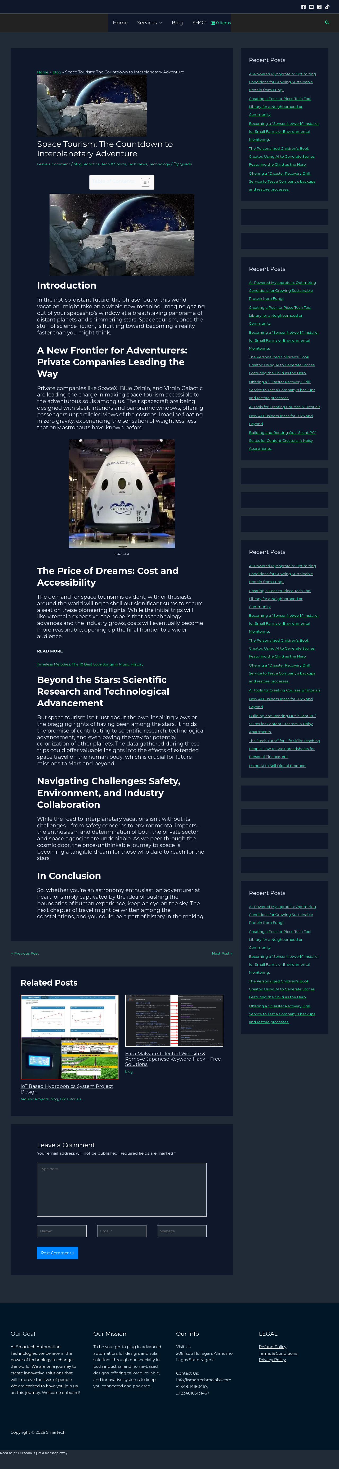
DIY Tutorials (75, 1099)
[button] (159, 23)
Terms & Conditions (278, 1360)
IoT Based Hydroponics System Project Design (61, 1089)
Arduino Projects (36, 1099)
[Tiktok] (327, 7)
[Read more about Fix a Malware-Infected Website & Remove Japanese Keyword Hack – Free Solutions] (174, 1021)
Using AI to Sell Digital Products (280, 813)
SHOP (200, 23)
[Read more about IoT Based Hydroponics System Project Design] (70, 1037)
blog (81, 163)
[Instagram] (319, 7)
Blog (177, 23)
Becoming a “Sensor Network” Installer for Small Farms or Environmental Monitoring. (279, 131)
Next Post (221, 953)
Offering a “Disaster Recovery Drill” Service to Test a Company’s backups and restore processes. (283, 189)
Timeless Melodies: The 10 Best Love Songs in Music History (95, 664)
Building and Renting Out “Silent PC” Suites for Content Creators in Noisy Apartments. (282, 464)
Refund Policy (273, 1353)
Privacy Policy (272, 1366)
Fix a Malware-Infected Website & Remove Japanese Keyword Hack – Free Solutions (171, 1059)
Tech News (146, 163)
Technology (170, 163)
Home (120, 23)
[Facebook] (303, 7)
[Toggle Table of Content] (143, 182)
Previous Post (26, 953)
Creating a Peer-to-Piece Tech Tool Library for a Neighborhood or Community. (283, 106)
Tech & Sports (120, 163)
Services (149, 23)
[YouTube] (311, 7)
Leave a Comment (55, 163)
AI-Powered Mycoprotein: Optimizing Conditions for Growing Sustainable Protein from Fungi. (283, 81)
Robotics (96, 163)
